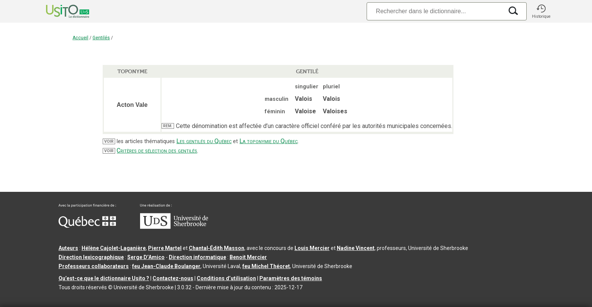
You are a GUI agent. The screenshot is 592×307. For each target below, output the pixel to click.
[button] (541, 11)
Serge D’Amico (146, 257)
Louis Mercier (312, 248)
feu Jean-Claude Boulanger (166, 266)
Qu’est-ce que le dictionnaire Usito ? (104, 278)
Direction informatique (197, 257)
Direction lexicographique (91, 257)
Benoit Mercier (248, 257)
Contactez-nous (173, 278)
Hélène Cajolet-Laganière (114, 248)
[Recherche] (435, 11)
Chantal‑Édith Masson (216, 248)
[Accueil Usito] (59, 11)
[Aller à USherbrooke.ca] (174, 227)
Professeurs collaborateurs (94, 266)
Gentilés (101, 37)
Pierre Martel (165, 248)
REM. (168, 125)
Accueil (80, 37)
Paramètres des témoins (290, 278)
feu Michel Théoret (266, 266)
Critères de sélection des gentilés (157, 150)
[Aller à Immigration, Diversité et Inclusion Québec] (87, 226)
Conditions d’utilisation (226, 278)
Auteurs (68, 248)
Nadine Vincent (356, 248)
